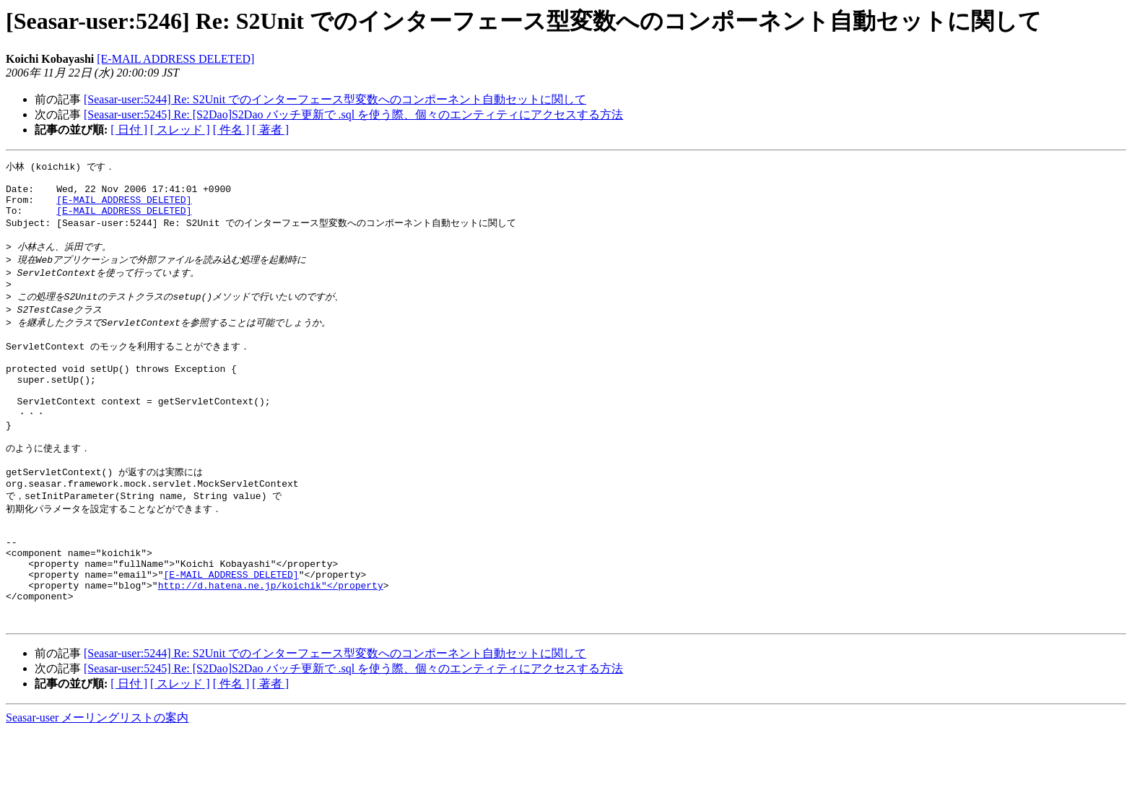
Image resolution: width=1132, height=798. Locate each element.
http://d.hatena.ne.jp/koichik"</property (270, 644)
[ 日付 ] (128, 129)
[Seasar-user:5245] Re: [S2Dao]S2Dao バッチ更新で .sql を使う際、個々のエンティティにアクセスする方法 (353, 114)
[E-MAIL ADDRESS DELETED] (175, 59)
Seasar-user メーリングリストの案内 (97, 784)
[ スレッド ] (180, 129)
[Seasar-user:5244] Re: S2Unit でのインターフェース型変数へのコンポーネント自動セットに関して (335, 99)
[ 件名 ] (231, 129)
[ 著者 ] (270, 129)
